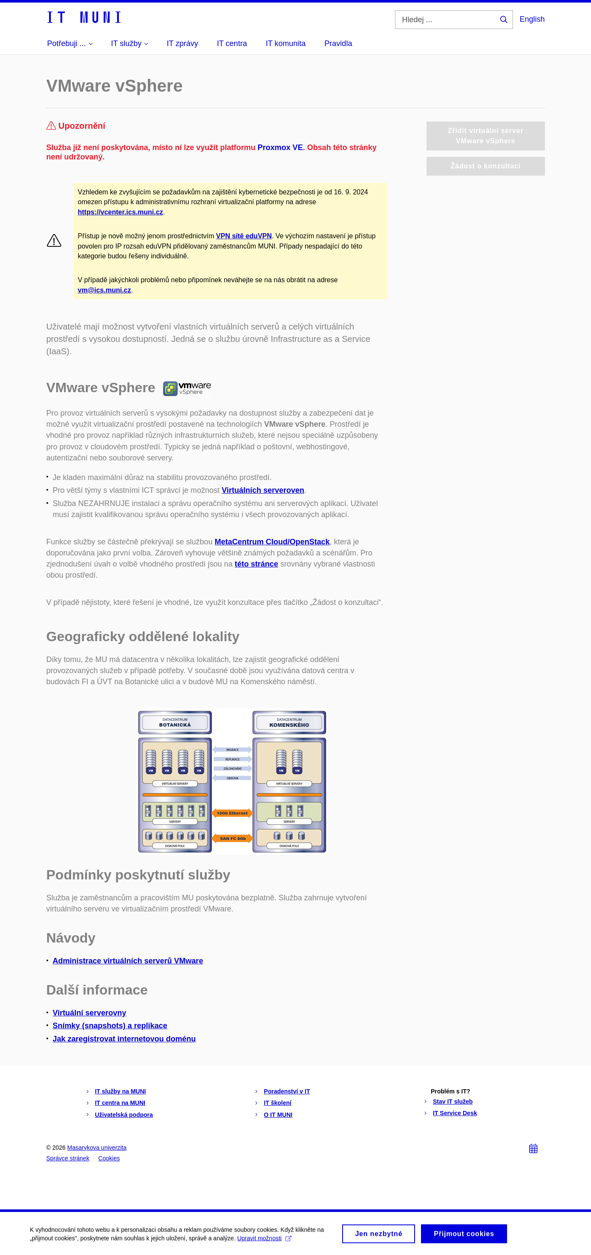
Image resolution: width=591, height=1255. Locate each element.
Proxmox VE (280, 147)
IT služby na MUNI (120, 1091)
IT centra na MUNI (120, 1102)
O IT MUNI (278, 1114)
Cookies (109, 1158)
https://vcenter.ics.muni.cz (120, 212)
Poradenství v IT (287, 1091)
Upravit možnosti (264, 1241)
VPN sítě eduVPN (244, 236)
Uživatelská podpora (124, 1114)
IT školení (277, 1102)
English (532, 19)
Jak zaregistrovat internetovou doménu (124, 1039)
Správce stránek (67, 1158)
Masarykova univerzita (97, 1147)
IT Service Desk (455, 1113)
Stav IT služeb (453, 1101)
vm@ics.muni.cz (104, 290)
